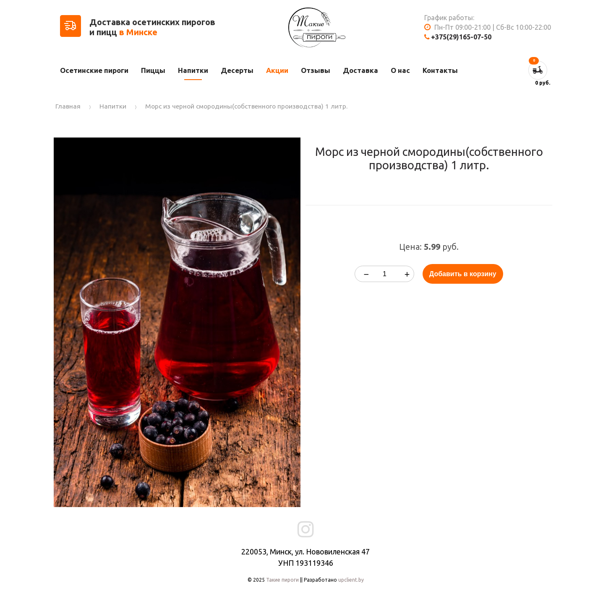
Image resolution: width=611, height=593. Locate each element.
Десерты (237, 70)
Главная (68, 106)
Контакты (440, 70)
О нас (400, 70)
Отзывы (315, 70)
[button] (293, 145)
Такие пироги (282, 580)
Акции (277, 70)
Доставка (360, 70)
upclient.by (351, 580)
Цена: (410, 246)
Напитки (193, 70)
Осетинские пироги (94, 70)
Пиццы (153, 70)
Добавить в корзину (462, 273)
